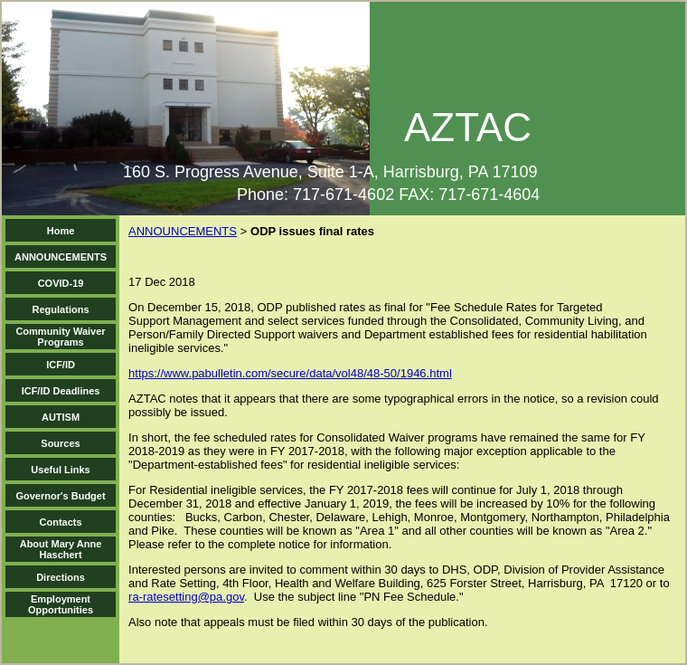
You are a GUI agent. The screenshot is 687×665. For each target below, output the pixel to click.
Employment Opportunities (60, 604)
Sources (60, 443)
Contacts (61, 522)
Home (61, 230)
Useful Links (60, 469)
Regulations (61, 309)
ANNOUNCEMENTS (60, 257)
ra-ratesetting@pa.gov (186, 596)
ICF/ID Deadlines (61, 390)
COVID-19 (61, 283)
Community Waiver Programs (60, 336)
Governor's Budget (60, 495)
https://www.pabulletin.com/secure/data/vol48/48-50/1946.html (290, 373)
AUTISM (61, 417)
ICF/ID (60, 364)
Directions (60, 577)
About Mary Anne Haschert (61, 549)
